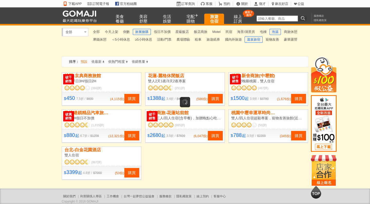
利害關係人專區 (91, 196)
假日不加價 (162, 32)
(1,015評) (97, 125)
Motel (216, 32)
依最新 (97, 62)
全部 (69, 32)
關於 (244, 4)
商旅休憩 (290, 32)
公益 (301, 4)
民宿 (229, 32)
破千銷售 (68, 79)
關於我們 (69, 196)
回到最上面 (316, 192)
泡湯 (275, 32)
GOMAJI (81, 16)
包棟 (263, 32)
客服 (209, 4)
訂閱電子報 (100, 4)
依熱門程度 (118, 62)
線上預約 (203, 196)
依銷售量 (140, 62)
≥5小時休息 (143, 39)
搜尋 (303, 18)
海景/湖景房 (246, 32)
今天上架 (111, 32)
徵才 (262, 4)
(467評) (263, 88)
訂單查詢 (188, 4)
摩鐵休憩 (99, 39)
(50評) (262, 125)
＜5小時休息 (121, 39)
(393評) (96, 88)
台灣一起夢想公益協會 (139, 196)
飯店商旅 (200, 32)
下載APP (75, 4)
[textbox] (277, 18)
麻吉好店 (281, 4)
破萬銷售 (68, 116)
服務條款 (319, 15)
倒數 (126, 32)
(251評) (180, 88)
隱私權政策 (320, 20)
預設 (84, 62)
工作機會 (113, 196)
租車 (198, 39)
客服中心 (220, 196)
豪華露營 (290, 39)
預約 (227, 4)
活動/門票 (164, 39)
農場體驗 (183, 39)
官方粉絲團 (128, 4)
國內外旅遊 (233, 39)
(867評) (96, 162)
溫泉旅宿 (253, 39)
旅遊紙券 (213, 39)
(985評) (180, 125)
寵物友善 (272, 39)
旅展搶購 (142, 32)
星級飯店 (182, 32)
